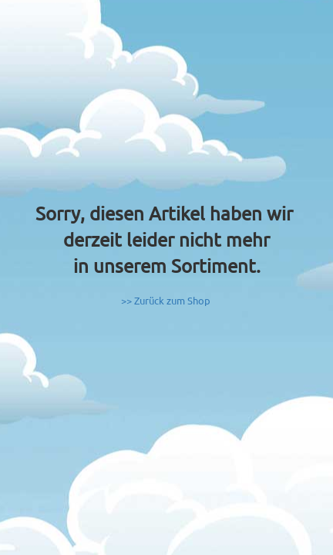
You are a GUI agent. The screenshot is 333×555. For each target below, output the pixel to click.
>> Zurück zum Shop (165, 300)
